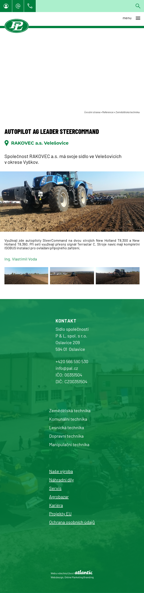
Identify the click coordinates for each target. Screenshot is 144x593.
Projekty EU (60, 513)
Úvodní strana (92, 112)
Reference (107, 112)
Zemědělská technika (128, 112)
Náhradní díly (61, 479)
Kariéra (56, 505)
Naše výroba (61, 471)
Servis (55, 488)
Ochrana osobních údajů (72, 522)
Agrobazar (59, 496)
